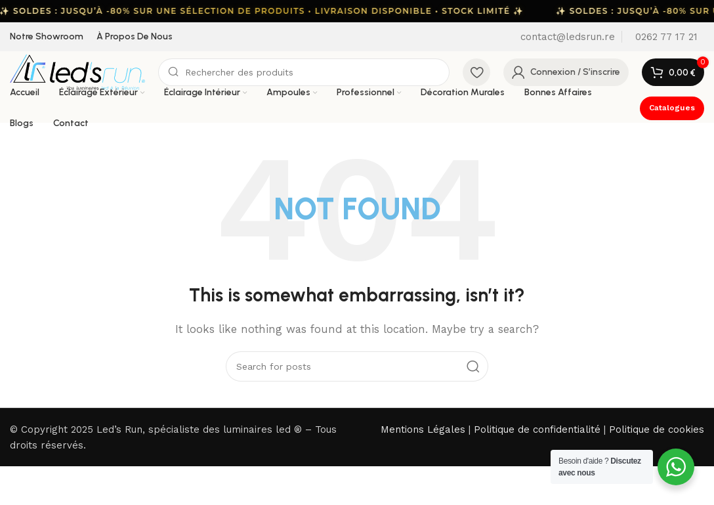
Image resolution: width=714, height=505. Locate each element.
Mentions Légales (423, 429)
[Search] (304, 72)
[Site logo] (77, 71)
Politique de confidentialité (537, 429)
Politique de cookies (656, 429)
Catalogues (672, 107)
